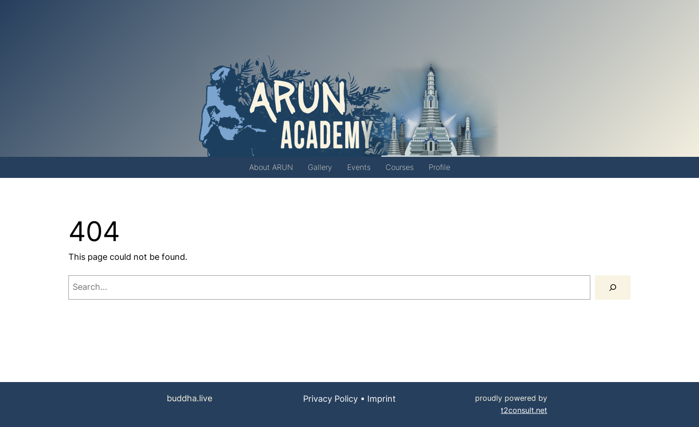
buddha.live (189, 398)
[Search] (613, 287)
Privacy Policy (330, 399)
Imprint (381, 399)
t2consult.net (524, 410)
